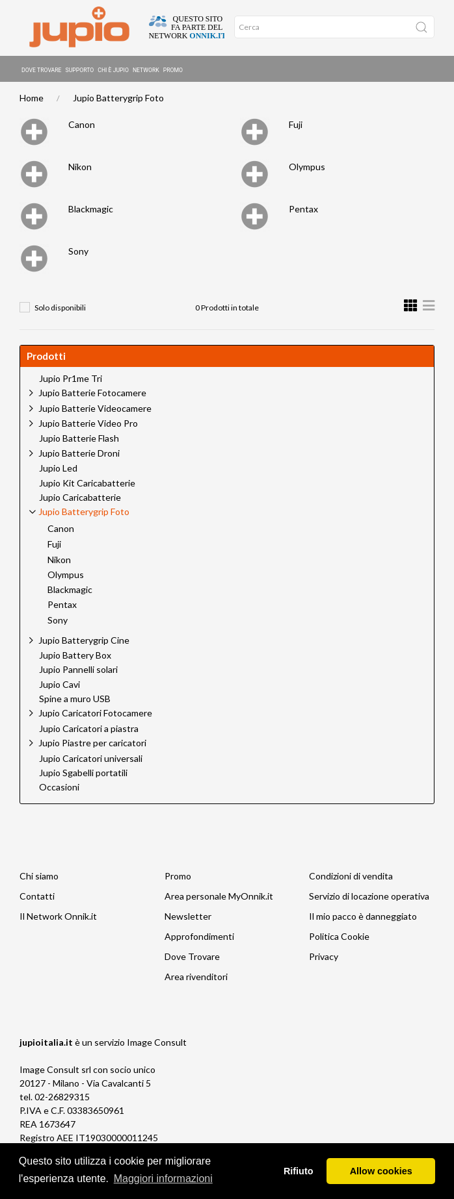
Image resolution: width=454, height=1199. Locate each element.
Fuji (295, 126)
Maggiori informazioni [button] (163, 1178)
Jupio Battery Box (75, 657)
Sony (78, 253)
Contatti (37, 897)
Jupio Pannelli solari (78, 671)
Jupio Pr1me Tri (70, 380)
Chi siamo (39, 877)
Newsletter (188, 918)
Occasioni (59, 789)
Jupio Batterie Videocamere (95, 410)
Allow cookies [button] (381, 1171)
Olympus (307, 168)
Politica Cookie (339, 938)
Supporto (80, 68)
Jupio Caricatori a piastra (89, 731)
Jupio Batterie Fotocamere (92, 394)
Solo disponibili (60, 309)
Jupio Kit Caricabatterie (87, 485)
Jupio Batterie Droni (79, 455)
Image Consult (157, 1044)
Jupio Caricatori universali (90, 760)
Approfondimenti (199, 938)
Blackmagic (90, 210)
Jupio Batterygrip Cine (83, 642)
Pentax (303, 210)
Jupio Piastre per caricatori (92, 744)
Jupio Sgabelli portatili (83, 775)
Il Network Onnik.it (58, 918)
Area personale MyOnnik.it (219, 897)
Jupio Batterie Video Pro (88, 425)
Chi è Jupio (113, 68)
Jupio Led (58, 470)
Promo (173, 68)
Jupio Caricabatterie (80, 499)
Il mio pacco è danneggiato (363, 918)
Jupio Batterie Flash (79, 440)
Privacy (323, 958)
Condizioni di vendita (351, 877)
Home (32, 99)
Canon (81, 126)
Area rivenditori (196, 978)
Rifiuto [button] (299, 1171)
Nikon (80, 168)
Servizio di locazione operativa (369, 897)
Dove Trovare (41, 68)
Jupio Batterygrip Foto (118, 99)
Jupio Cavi (59, 686)
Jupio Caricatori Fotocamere (95, 714)
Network (146, 68)
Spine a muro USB (75, 701)
